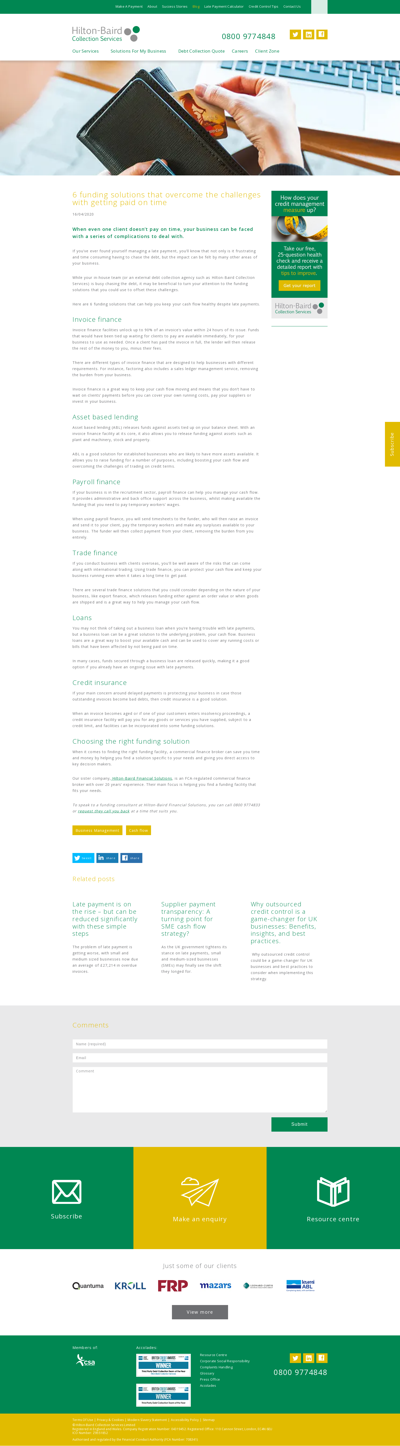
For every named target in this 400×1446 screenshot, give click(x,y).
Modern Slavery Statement (147, 1420)
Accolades (208, 1385)
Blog (196, 6)
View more (200, 1312)
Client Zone (267, 51)
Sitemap (209, 1420)
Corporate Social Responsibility (224, 1361)
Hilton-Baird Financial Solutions (141, 778)
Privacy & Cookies (110, 1420)
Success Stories (175, 6)
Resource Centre (213, 1355)
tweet (87, 858)
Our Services (85, 51)
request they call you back (103, 811)
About (152, 6)
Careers (240, 51)
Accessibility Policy (185, 1420)
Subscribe (392, 444)
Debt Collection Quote (201, 51)
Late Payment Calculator (224, 6)
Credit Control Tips (264, 6)
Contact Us (292, 6)
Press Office (210, 1379)
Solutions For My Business (138, 51)
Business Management (97, 830)
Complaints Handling (216, 1367)
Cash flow (138, 830)
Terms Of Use (82, 1420)
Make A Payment (129, 6)
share (111, 858)
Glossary (207, 1373)
